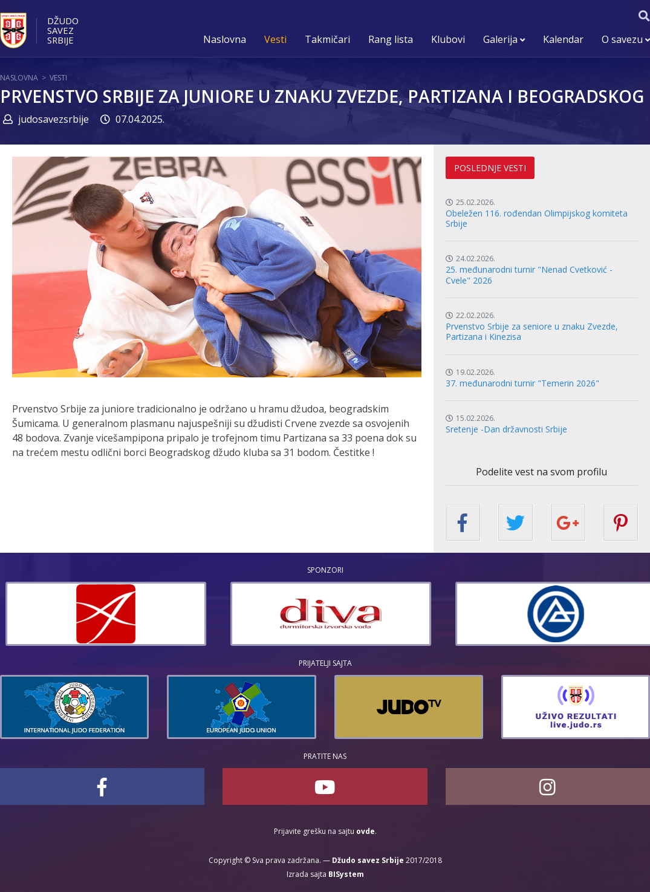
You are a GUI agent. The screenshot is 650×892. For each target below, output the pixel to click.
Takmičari (327, 39)
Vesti (275, 39)
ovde (365, 831)
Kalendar (563, 39)
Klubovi (448, 39)
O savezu (626, 39)
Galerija (504, 39)
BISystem (346, 874)
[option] (153, 614)
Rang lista (390, 39)
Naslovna (224, 39)
